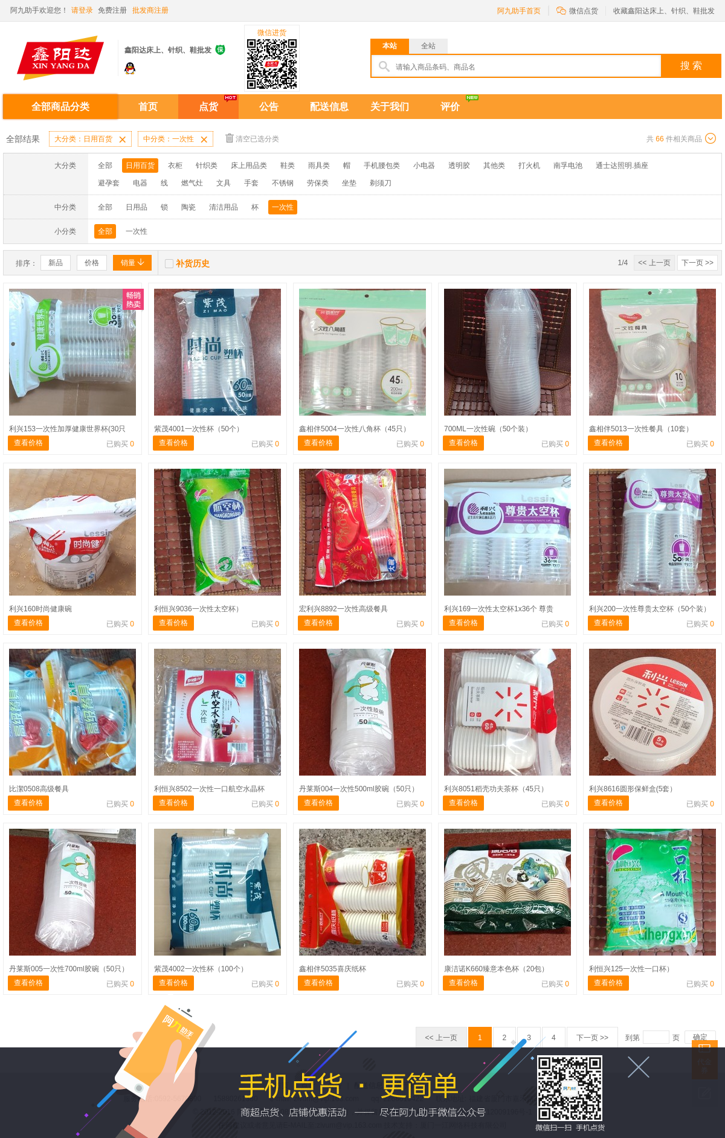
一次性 (283, 207)
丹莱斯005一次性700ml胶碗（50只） (69, 969)
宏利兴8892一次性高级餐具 (343, 609)
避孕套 (109, 183)
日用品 (136, 207)
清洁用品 (223, 207)
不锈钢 (283, 183)
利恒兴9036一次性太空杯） (198, 609)
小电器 (424, 165)
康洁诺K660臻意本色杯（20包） (496, 969)
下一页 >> (698, 263)
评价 (450, 106)
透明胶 (459, 165)
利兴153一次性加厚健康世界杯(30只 (67, 429)
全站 (428, 46)
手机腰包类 (382, 165)
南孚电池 (567, 165)
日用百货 (140, 165)
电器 (140, 183)
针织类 (207, 165)
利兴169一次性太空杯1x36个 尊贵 (498, 609)
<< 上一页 (654, 263)
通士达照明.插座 (622, 165)
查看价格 (28, 443)
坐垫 (349, 183)
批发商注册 (150, 10)
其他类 (494, 165)
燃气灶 (192, 183)
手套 (251, 183)
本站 (389, 46)
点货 (208, 106)
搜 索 (691, 65)
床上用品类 (249, 165)
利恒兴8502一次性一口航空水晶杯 (209, 789)
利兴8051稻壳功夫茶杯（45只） (496, 789)
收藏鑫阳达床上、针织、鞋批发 (664, 11)
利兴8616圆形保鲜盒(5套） (633, 789)
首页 (148, 106)
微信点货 (577, 10)
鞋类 (287, 165)
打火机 (529, 165)
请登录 (82, 10)
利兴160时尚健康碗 (40, 609)
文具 (223, 183)
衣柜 (175, 165)
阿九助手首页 (519, 11)
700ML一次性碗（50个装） (488, 429)
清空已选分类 (252, 138)
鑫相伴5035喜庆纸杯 (332, 969)
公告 (269, 106)
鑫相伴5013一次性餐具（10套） (641, 429)
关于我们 (389, 106)
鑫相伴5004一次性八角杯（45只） (354, 429)
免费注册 (112, 10)
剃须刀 (381, 183)
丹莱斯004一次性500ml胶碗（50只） (359, 789)
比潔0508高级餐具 (39, 789)
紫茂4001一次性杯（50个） (198, 429)
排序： (26, 263)
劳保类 (318, 183)
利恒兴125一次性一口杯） (631, 969)
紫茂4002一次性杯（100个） (201, 969)
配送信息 (329, 106)
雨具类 (319, 165)
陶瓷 (188, 207)
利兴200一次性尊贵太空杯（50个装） (649, 609)
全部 (105, 165)
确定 (700, 1037)
